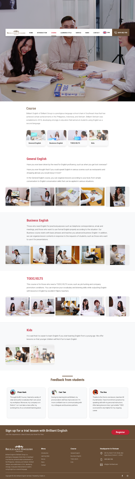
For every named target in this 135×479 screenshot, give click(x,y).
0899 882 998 (108, 459)
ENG (106, 32)
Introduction (42, 33)
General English (75, 453)
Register (120, 432)
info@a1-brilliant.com (111, 464)
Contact (96, 33)
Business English (76, 456)
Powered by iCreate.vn (38, 476)
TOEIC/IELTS (74, 459)
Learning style (66, 33)
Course (53, 33)
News (87, 33)
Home (31, 33)
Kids (72, 462)
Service (78, 33)
